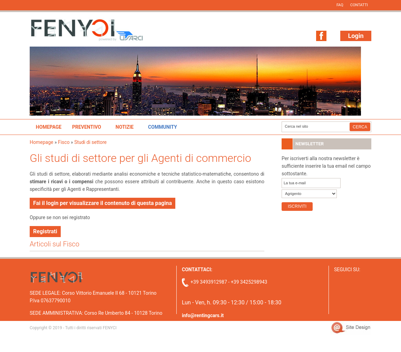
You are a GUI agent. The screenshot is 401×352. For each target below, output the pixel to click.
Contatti (359, 5)
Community (162, 127)
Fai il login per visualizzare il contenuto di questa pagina (102, 203)
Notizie (125, 127)
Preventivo (86, 127)
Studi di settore (90, 142)
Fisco (64, 142)
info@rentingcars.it (203, 315)
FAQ (339, 5)
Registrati (45, 231)
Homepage (48, 127)
